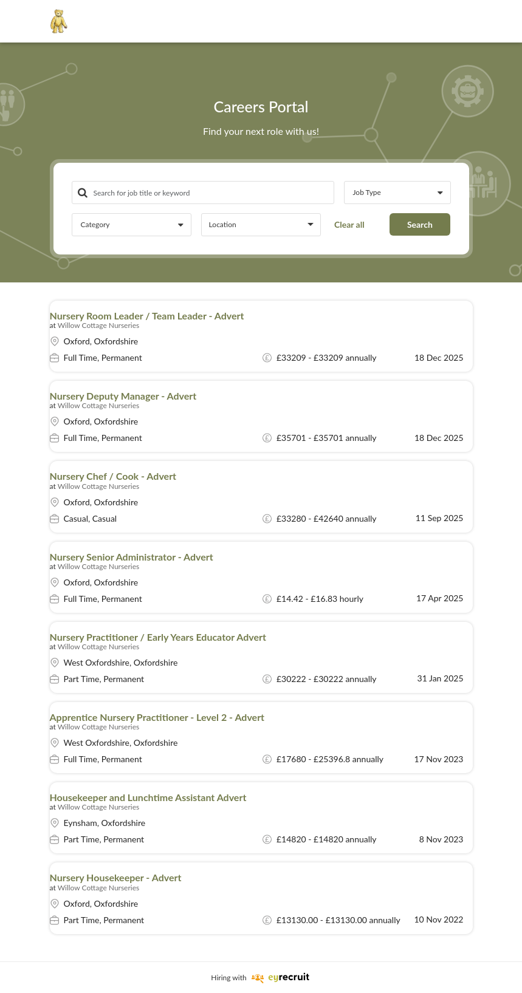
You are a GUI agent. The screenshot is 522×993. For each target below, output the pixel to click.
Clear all (349, 224)
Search (420, 224)
